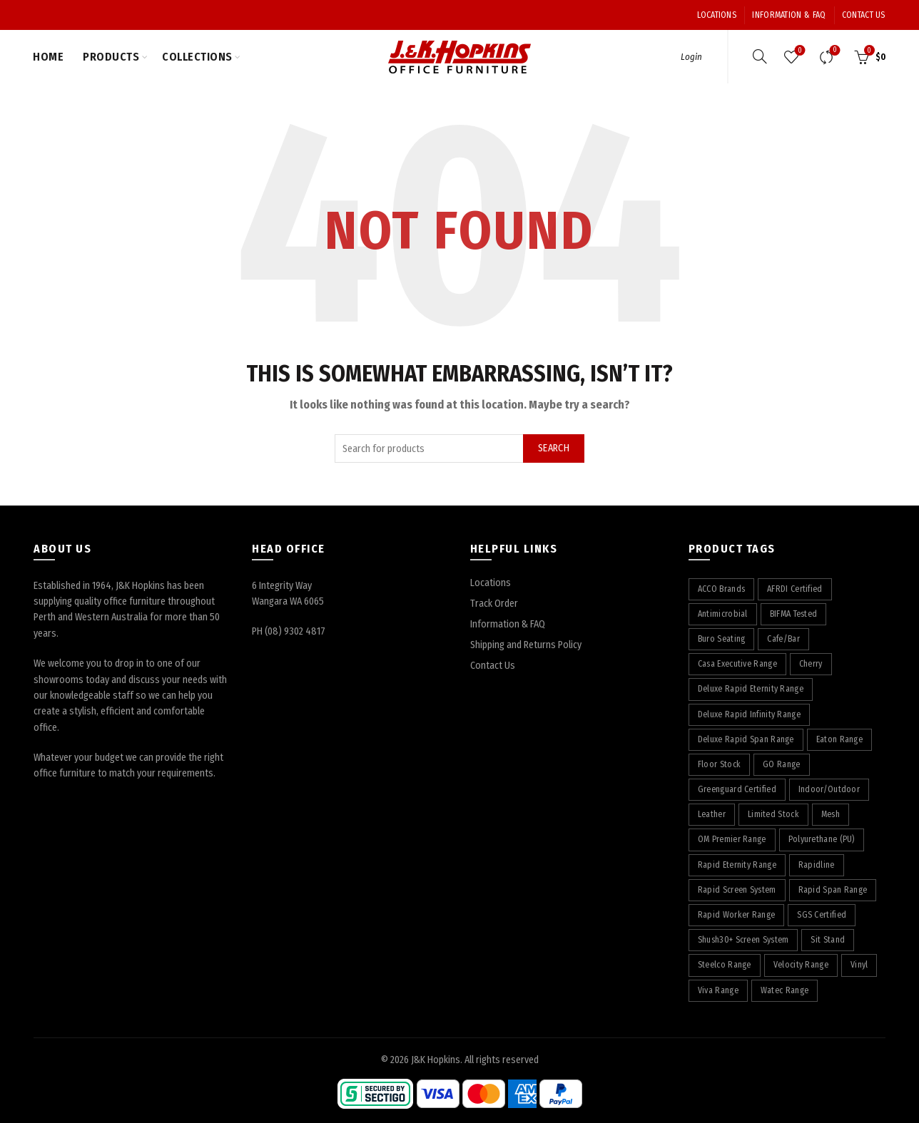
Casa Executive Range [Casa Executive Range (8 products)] (737, 664)
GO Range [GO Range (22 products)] (781, 764)
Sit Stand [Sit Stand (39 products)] (828, 940)
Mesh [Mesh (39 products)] (830, 814)
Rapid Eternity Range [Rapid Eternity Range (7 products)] (737, 865)
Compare (833, 51)
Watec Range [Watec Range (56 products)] (784, 990)
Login (691, 56)
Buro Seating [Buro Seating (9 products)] (722, 639)
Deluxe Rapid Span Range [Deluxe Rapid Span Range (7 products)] (746, 739)
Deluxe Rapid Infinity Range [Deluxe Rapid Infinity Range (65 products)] (749, 714)
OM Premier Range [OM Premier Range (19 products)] (732, 839)
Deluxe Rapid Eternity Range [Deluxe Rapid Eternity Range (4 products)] (750, 689)
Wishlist (798, 51)
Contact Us (863, 15)
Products (111, 56)
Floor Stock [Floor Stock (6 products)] (719, 764)
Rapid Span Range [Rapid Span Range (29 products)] (833, 890)
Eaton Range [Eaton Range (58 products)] (839, 739)
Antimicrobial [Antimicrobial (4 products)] (723, 614)
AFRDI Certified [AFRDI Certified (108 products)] (795, 589)
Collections (197, 56)
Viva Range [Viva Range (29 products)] (718, 990)
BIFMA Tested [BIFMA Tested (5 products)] (794, 614)
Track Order (494, 604)
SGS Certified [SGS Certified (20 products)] (821, 915)
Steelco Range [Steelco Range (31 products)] (724, 965)
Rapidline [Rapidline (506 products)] (816, 865)
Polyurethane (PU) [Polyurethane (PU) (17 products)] (821, 839)
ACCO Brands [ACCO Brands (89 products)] (721, 589)
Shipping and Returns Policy (526, 645)
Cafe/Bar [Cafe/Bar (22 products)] (783, 639)
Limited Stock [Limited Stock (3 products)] (773, 814)
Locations (716, 15)
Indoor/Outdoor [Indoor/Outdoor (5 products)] (829, 789)
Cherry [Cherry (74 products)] (811, 664)
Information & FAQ (789, 15)
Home (48, 56)
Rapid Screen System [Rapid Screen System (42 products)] (737, 890)
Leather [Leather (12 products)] (712, 814)
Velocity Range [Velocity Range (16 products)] (800, 965)
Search (553, 448)
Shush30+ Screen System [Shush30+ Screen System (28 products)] (743, 940)
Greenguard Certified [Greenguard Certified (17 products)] (737, 789)
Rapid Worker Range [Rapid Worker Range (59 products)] (736, 915)
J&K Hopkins (435, 1060)
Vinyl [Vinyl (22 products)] (859, 965)
